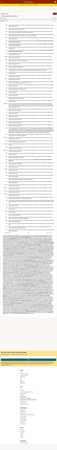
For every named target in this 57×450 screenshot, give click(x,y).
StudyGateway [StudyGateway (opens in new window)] (23, 411)
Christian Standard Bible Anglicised (39, 241)
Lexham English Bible (23, 268)
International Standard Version (37, 261)
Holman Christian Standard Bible (23, 259)
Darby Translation (33, 244)
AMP (6, 31)
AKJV (6, 115)
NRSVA (6, 184)
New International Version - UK (47, 287)
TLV (6, 214)
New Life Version (27, 290)
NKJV (6, 172)
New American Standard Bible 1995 (32, 281)
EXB (6, 81)
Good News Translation (35, 257)
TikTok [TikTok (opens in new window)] (21, 434)
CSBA (6, 44)
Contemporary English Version (30, 243)
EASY (6, 69)
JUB (6, 109)
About (21, 372)
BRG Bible (9, 238)
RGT (7, 204)
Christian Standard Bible (44, 239)
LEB (6, 121)
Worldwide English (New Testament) (16, 312)
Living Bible (13, 269)
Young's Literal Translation (20, 313)
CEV (6, 53)
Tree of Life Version (40, 308)
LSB (6, 118)
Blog (21, 380)
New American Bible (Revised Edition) (20, 276)
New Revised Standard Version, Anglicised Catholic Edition (38, 295)
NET (6, 159)
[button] (55, 2)
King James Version (12, 265)
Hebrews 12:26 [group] (4, 20)
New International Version (27, 286)
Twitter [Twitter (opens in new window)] (21, 435)
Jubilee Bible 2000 (26, 264)
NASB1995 (5, 150)
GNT (6, 91)
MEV (6, 134)
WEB (6, 220)
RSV (6, 207)
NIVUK (6, 169)
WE (6, 223)
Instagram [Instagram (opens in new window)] (22, 431)
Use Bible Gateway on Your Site (26, 392)
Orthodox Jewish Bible (14, 303)
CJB (6, 50)
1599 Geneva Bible (6, 254)
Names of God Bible (28, 275)
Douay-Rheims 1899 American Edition (14, 247)
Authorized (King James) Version (30, 265)
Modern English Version (11, 272)
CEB (6, 47)
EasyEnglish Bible (29, 248)
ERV (6, 66)
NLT (6, 178)
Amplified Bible (24, 236)
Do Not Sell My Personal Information (28, 399)
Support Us (22, 383)
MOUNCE (5, 137)
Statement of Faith (24, 375)
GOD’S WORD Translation (31, 256)
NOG (6, 140)
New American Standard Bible (21, 280)
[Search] (55, 14)
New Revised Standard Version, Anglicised (31, 293)
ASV (6, 28)
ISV (6, 100)
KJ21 (6, 25)
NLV (6, 175)
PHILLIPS (5, 103)
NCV (6, 156)
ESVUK (6, 78)
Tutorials (22, 390)
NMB (6, 181)
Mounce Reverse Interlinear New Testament (29, 273)
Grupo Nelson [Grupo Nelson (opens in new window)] (23, 416)
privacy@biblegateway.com (6, 364)
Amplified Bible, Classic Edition (19, 237)
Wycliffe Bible (50, 312)
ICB (6, 97)
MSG (6, 127)
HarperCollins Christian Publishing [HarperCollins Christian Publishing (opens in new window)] (27, 414)
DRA (6, 62)
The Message (31, 271)
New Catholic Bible (40, 282)
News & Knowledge (24, 374)
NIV (6, 165)
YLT (6, 229)
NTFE (6, 197)
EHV (6, 72)
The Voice (23, 310)
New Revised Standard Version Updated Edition (18, 300)
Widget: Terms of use (24, 404)
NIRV (6, 162)
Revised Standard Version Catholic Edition (38, 306)
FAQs (21, 388)
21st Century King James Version (9, 235)
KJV (6, 112)
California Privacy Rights (25, 398)
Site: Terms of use (23, 402)
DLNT (6, 59)
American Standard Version (40, 235)
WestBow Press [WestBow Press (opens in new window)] (23, 420)
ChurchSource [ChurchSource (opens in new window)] (23, 413)
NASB (6, 147)
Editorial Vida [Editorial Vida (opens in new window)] (23, 417)
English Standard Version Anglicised (12, 252)
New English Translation (21, 284)
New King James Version (18, 289)
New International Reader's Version (24, 285)
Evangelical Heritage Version (41, 249)
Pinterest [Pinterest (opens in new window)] (22, 432)
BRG (6, 37)
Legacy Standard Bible (29, 266)
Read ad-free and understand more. (28, 4)
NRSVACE (5, 187)
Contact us (22, 395)
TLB (6, 124)
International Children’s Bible (28, 260)
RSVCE (6, 211)
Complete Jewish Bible (47, 242)
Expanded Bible (19, 253)
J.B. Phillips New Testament (47, 262)
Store (21, 378)
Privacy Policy (42, 363)
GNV (6, 84)
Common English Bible (20, 242)
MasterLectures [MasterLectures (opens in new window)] (23, 424)
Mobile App (22, 377)
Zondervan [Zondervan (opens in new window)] (22, 422)
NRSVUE (5, 194)
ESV (6, 75)
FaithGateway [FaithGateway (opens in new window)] (23, 410)
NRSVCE (5, 191)
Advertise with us (23, 393)
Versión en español (24, 443)
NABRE (6, 143)
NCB (6, 153)
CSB (6, 40)
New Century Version (27, 283)
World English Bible (29, 311)
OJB (6, 200)
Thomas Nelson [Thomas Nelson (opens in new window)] (23, 419)
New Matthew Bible (41, 292)
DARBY (6, 56)
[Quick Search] (26, 14)
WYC (6, 226)
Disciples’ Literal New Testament (21, 245)
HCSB (6, 94)
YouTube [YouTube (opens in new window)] (22, 437)
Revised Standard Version (38, 304)
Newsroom (22, 381)
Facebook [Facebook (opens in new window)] (22, 429)
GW (6, 87)
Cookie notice (23, 401)
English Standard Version (42, 250)
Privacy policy (23, 396)
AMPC (6, 34)
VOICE (6, 217)
